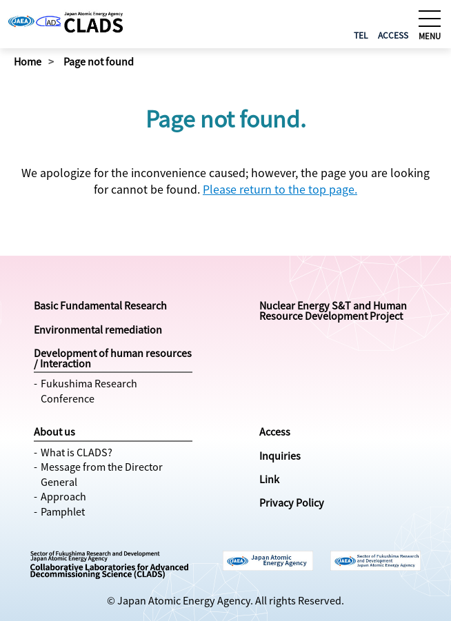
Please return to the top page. (280, 189)
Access (274, 431)
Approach (63, 496)
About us (54, 431)
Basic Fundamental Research (100, 305)
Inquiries (280, 455)
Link (269, 479)
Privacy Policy (291, 502)
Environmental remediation (98, 329)
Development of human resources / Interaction (113, 357)
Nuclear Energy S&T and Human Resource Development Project (333, 310)
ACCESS (393, 34)
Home (27, 61)
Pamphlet (63, 511)
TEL (361, 34)
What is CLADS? (76, 452)
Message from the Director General (102, 474)
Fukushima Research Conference (89, 391)
